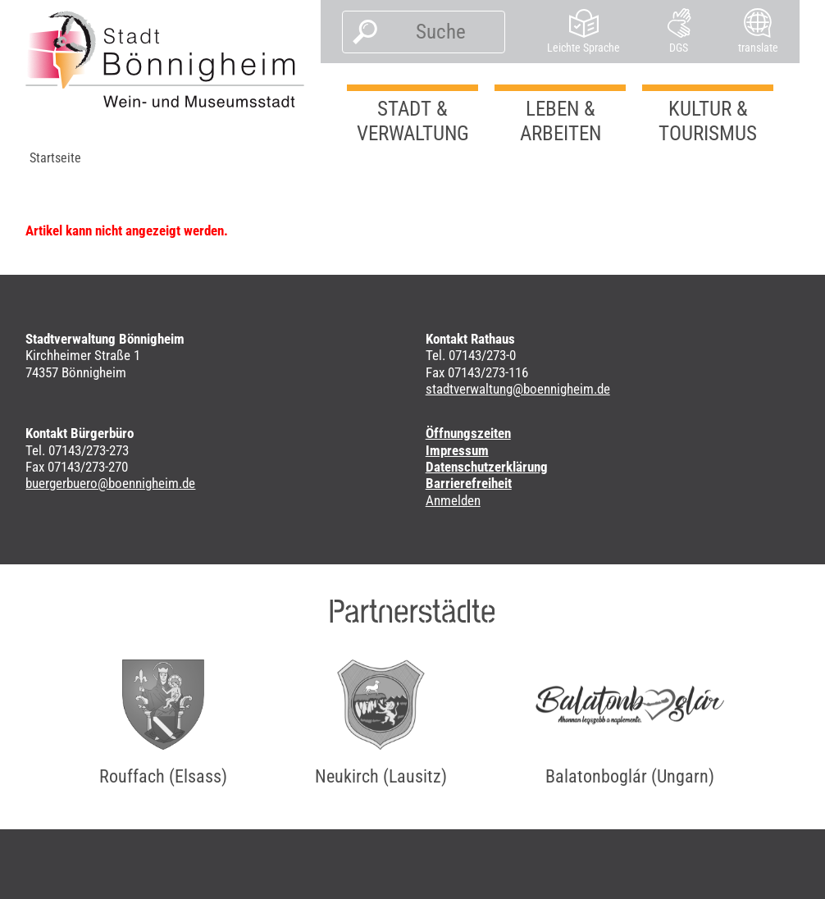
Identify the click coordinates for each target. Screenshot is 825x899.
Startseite (55, 158)
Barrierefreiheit (469, 483)
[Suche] (441, 31)
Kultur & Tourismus (708, 121)
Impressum (457, 450)
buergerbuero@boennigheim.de (110, 483)
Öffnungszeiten (468, 433)
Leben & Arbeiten (560, 121)
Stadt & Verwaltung (413, 121)
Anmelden (453, 500)
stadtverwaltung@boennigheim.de (518, 389)
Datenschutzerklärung (487, 467)
